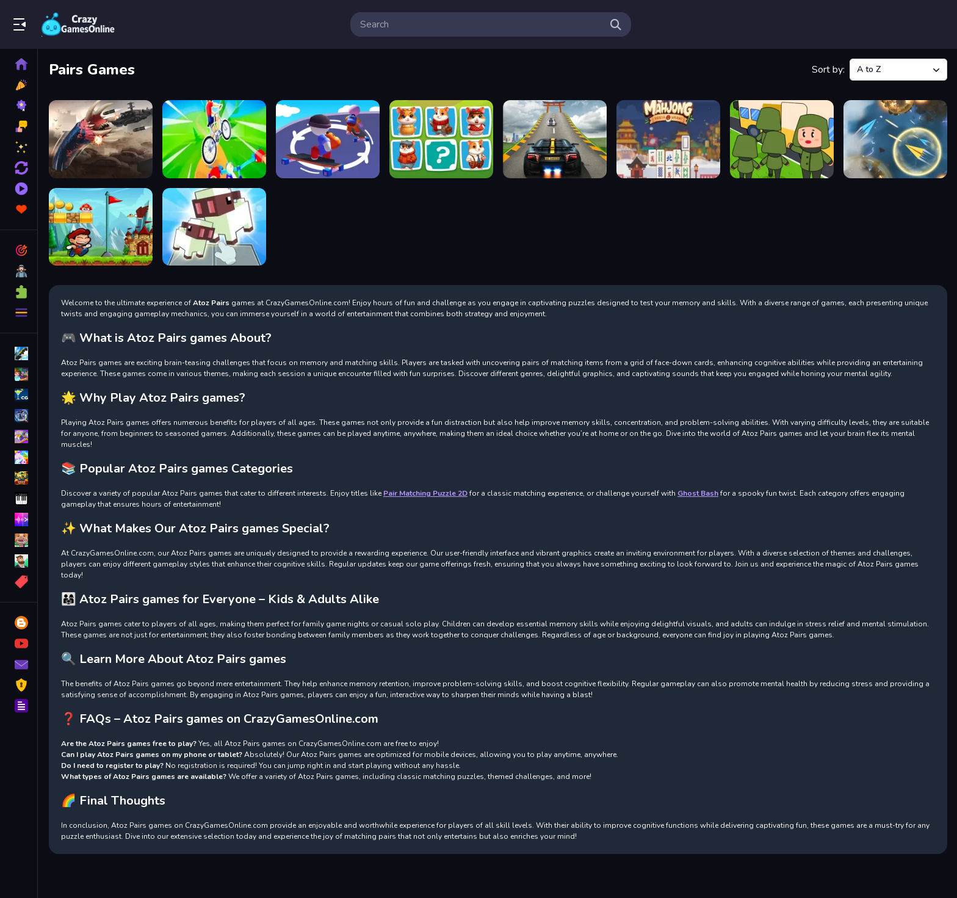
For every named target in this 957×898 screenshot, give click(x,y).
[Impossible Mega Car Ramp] (555, 139)
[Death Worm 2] (101, 139)
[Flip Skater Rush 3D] (328, 139)
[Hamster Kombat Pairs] (441, 139)
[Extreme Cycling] (214, 139)
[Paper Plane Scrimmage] (895, 139)
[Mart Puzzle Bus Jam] (782, 139)
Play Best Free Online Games (78, 24)
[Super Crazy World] (101, 227)
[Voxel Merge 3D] (214, 227)
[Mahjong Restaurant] (668, 139)
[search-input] (481, 24)
